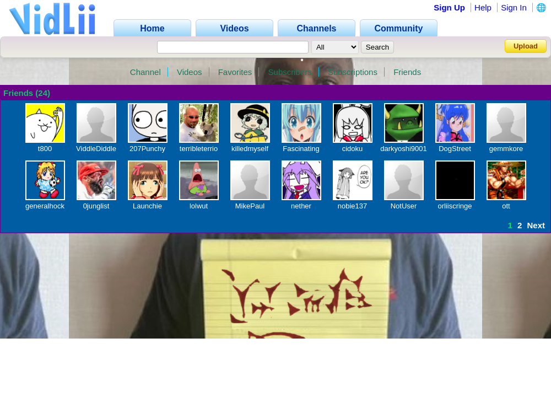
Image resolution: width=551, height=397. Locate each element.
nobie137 (353, 206)
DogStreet (455, 148)
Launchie (147, 206)
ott (506, 206)
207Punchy (147, 148)
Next (536, 225)
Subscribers (290, 72)
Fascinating (301, 148)
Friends (407, 72)
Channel (145, 72)
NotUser (404, 206)
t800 (45, 148)
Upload (526, 46)
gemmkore (506, 148)
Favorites (235, 72)
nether (301, 206)
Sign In (514, 7)
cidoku (352, 148)
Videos (189, 72)
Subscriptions (352, 72)
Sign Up (449, 7)
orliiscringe (454, 206)
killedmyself (249, 148)
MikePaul (249, 206)
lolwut (199, 206)
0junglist (96, 206)
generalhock (44, 206)
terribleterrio (199, 148)
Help (482, 7)
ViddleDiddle (96, 148)
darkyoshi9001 (403, 148)
